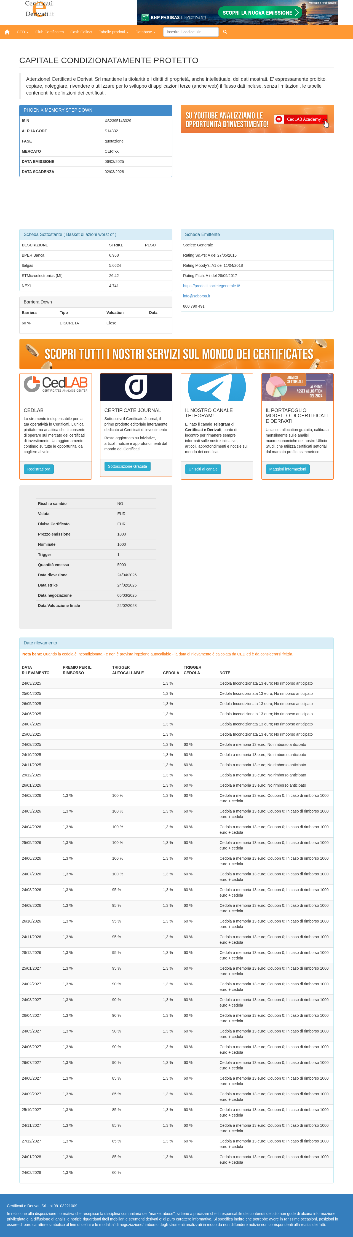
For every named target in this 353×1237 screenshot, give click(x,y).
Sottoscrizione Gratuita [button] (127, 466)
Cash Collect (81, 32)
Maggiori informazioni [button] (287, 469)
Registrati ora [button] (38, 469)
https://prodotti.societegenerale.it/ (211, 286)
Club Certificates (49, 32)
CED (23, 32)
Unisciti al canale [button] (203, 469)
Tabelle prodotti (114, 32)
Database (145, 32)
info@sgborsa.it (196, 296)
